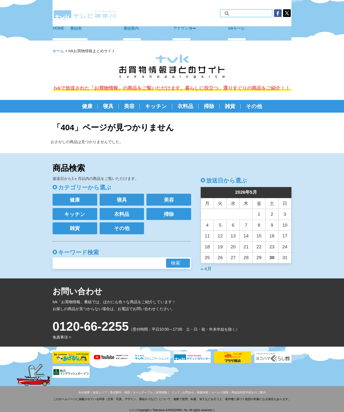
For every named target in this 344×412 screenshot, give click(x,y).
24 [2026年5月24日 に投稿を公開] (284, 246)
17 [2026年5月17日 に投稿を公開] (284, 235)
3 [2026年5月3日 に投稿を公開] (285, 214)
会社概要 (84, 392)
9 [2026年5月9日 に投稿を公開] (272, 225)
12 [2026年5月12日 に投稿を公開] (220, 235)
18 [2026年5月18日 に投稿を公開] (207, 246)
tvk (133, 410)
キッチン (156, 106)
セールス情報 (219, 392)
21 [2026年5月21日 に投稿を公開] (245, 246)
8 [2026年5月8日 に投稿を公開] (259, 225)
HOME (61, 33)
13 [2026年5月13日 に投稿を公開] (233, 235)
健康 (87, 106)
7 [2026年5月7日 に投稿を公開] (246, 225)
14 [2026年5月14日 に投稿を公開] (245, 235)
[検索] (251, 13)
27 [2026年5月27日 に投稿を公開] (233, 257)
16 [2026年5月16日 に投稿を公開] (271, 235)
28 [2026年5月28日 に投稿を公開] (245, 257)
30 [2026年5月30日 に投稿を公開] (271, 257)
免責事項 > (62, 337)
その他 (254, 106)
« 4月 (206, 268)
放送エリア (100, 392)
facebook (278, 13)
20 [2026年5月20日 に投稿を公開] (233, 246)
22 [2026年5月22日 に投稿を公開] (258, 246)
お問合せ (188, 392)
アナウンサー (200, 33)
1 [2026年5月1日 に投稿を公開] (259, 214)
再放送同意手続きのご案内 (248, 392)
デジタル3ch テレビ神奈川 (85, 15)
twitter (287, 13)
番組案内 (148, 33)
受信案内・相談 (120, 392)
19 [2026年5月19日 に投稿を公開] (220, 246)
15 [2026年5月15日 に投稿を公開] (258, 235)
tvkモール (259, 33)
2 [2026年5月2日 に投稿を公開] (272, 214)
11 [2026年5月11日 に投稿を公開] (207, 235)
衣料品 (185, 106)
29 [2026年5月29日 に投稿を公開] (258, 257)
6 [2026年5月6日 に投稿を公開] (233, 225)
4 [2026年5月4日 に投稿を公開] (207, 225)
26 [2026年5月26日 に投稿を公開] (220, 257)
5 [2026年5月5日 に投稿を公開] (220, 225)
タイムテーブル (143, 392)
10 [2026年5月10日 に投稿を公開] (284, 225)
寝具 (108, 106)
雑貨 (230, 106)
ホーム (58, 51)
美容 (129, 106)
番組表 (96, 33)
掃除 (209, 106)
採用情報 (161, 392)
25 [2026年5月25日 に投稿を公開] (207, 257)
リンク (174, 392)
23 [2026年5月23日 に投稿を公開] (271, 246)
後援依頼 (202, 392)
